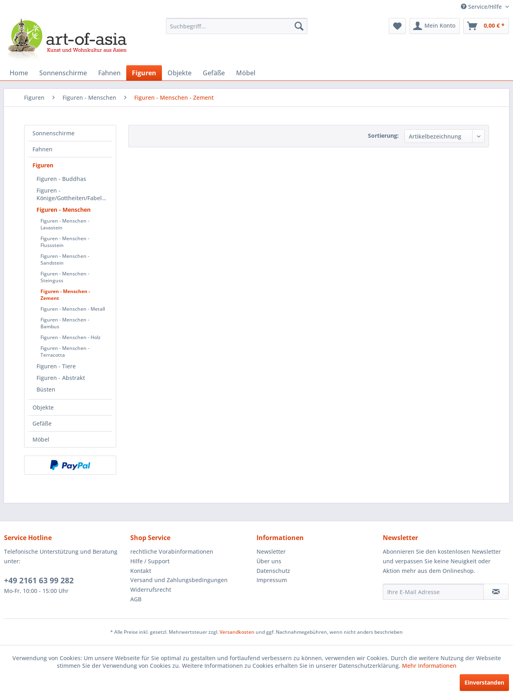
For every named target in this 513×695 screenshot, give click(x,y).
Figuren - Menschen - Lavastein (64, 224)
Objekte (43, 407)
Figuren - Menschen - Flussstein (64, 242)
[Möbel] (245, 72)
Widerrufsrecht (150, 589)
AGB (135, 599)
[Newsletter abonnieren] (496, 592)
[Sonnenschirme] (63, 72)
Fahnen (42, 149)
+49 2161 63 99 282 (39, 580)
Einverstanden (484, 682)
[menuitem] (236, 26)
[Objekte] (179, 72)
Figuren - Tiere (56, 366)
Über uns (268, 561)
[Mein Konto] (435, 26)
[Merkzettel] (397, 26)
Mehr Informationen (429, 665)
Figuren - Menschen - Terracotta (64, 351)
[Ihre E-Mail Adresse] (433, 592)
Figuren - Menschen (63, 209)
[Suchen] (299, 26)
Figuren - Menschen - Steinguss (64, 277)
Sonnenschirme (53, 133)
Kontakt (140, 570)
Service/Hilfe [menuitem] (482, 6)
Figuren (42, 165)
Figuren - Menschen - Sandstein (64, 259)
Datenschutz (273, 570)
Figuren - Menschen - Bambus (64, 323)
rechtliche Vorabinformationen (171, 551)
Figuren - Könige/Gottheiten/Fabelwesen (74, 194)
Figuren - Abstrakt (60, 378)
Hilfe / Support (150, 561)
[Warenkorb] (486, 26)
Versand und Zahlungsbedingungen (179, 580)
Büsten (45, 389)
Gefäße (42, 423)
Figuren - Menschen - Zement (65, 294)
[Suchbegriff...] (236, 26)
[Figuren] (144, 72)
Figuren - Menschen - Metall (72, 308)
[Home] (19, 72)
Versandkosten (237, 632)
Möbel (40, 439)
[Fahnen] (109, 72)
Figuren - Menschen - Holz (70, 337)
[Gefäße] (213, 72)
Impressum (271, 580)
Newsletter (271, 551)
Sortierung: (383, 135)
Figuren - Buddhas (61, 179)
